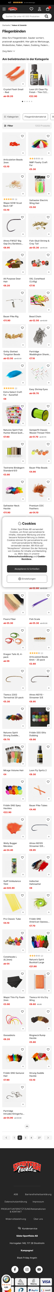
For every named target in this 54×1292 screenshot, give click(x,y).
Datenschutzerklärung (20, 556)
